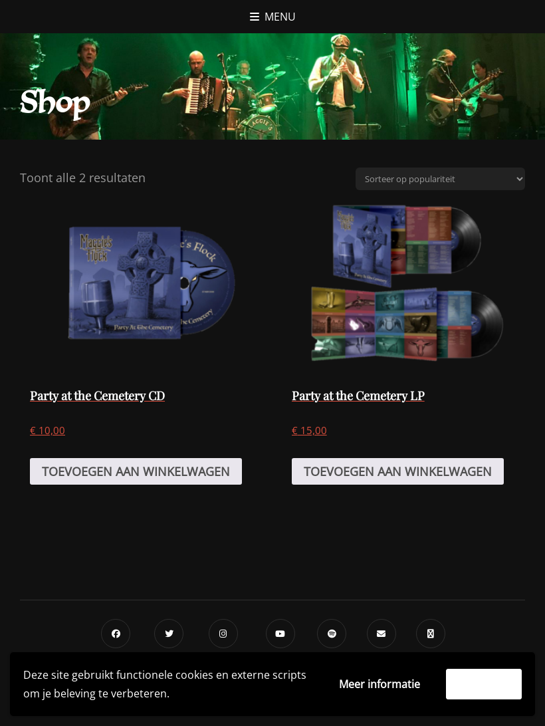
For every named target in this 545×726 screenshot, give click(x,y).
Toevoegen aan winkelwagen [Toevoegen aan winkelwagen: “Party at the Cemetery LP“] (398, 471)
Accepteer (484, 684)
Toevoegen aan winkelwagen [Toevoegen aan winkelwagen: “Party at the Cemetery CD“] (136, 471)
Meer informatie (379, 684)
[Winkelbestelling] (440, 179)
